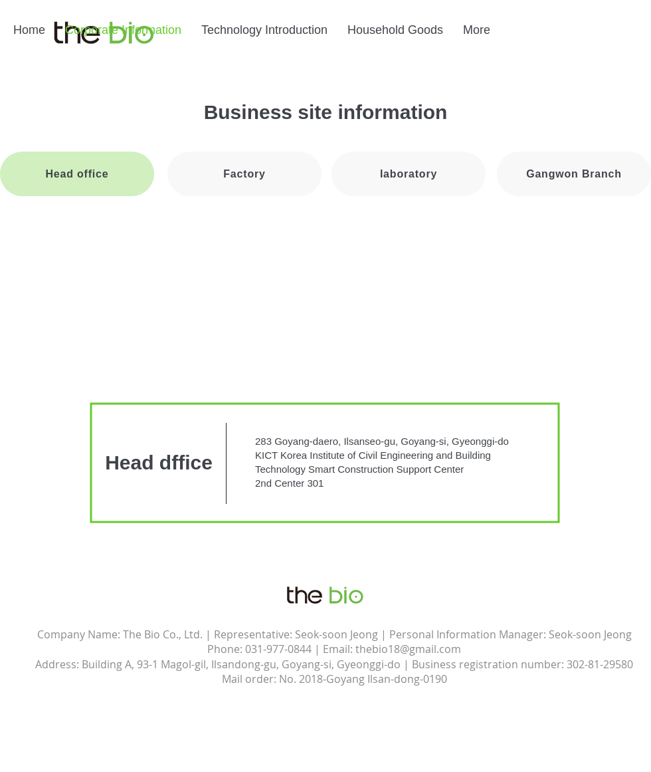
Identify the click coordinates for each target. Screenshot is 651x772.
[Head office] (77, 174)
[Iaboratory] (408, 174)
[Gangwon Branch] (574, 174)
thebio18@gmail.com (408, 649)
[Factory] (244, 174)
